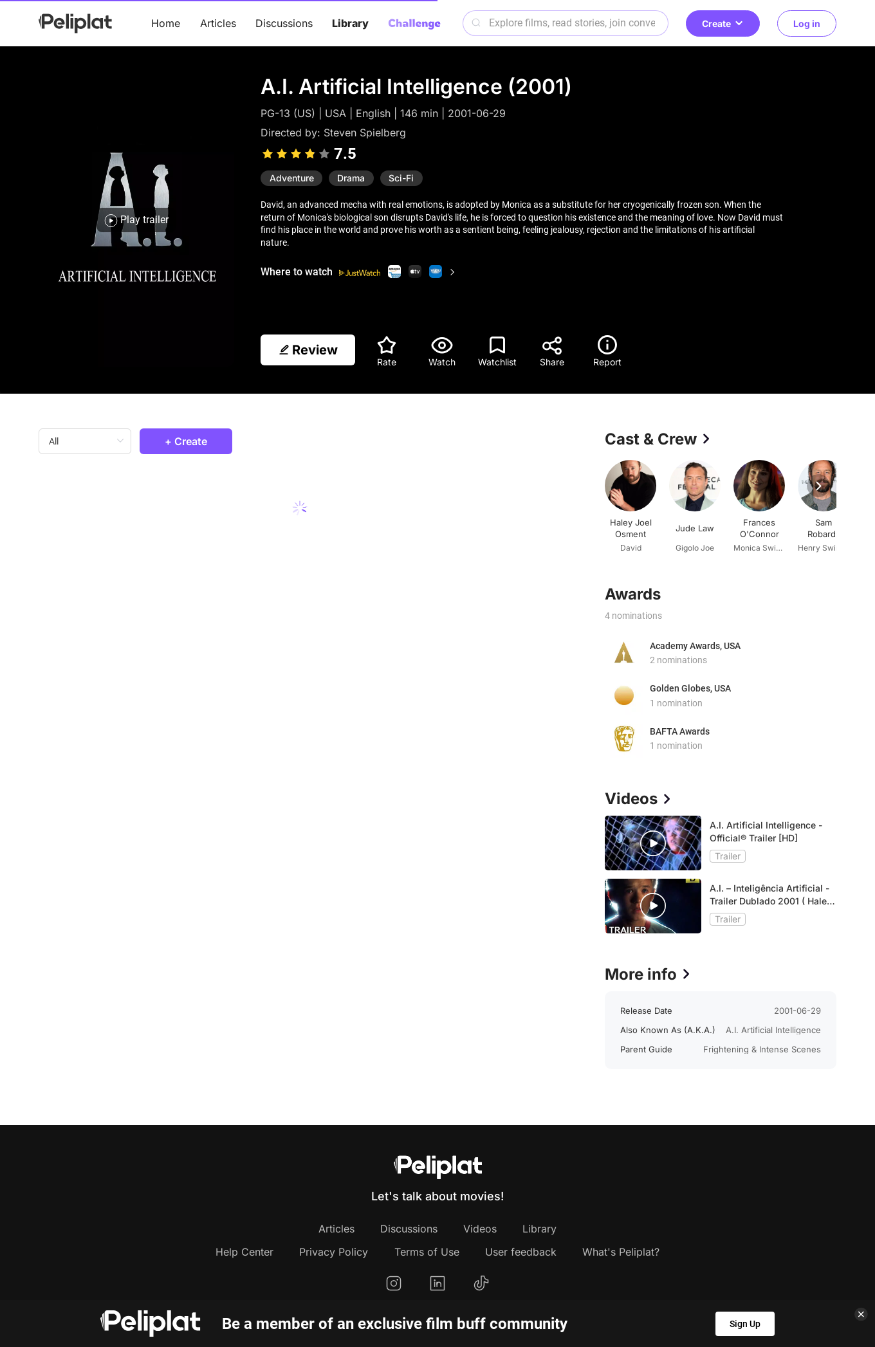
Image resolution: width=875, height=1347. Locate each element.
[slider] (296, 154)
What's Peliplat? (620, 1252)
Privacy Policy (333, 1252)
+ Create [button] (186, 441)
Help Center (244, 1252)
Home (165, 23)
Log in (806, 23)
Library (350, 23)
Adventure (292, 177)
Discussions (284, 23)
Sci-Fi (401, 177)
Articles (218, 23)
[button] (818, 485)
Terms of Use (426, 1252)
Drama (351, 177)
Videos (480, 1228)
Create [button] (723, 23)
